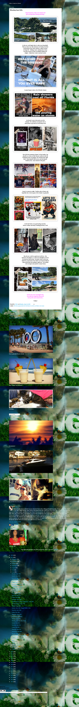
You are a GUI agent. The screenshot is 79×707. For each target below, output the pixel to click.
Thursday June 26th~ (17, 584)
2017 (12, 666)
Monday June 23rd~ (16, 591)
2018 (12, 664)
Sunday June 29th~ (16, 576)
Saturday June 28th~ (17, 578)
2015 (12, 671)
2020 (12, 660)
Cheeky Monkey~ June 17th (18, 603)
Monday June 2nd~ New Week (19, 635)
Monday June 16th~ (16, 605)
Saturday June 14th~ (17, 610)
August (14, 567)
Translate (18, 416)
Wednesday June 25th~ (17, 586)
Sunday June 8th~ (16, 623)
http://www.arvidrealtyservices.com (17, 318)
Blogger (56, 549)
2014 (12, 673)
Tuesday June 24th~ (16, 588)
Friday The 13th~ (16, 612)
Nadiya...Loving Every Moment (15, 3)
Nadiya (16, 506)
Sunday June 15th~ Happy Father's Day (21, 608)
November (14, 561)
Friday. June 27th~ (16, 582)
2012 (12, 677)
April (13, 642)
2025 (12, 557)
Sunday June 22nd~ (16, 593)
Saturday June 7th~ (16, 625)
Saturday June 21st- (16, 595)
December (14, 559)
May (13, 640)
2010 (12, 681)
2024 (12, 651)
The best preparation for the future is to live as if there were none (29, 305)
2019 (12, 662)
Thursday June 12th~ (17, 614)
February (14, 647)
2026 (12, 555)
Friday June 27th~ (16, 580)
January (14, 649)
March (13, 644)
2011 (12, 679)
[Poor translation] (4, 691)
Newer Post (13, 311)
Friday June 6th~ (16, 627)
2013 (12, 675)
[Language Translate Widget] (14, 414)
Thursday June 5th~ (16, 629)
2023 (12, 654)
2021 (12, 658)
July (13, 569)
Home (35, 311)
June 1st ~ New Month (17, 637)
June (13, 572)
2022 (12, 656)
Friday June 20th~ (16, 597)
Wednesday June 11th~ (17, 616)
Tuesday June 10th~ (16, 618)
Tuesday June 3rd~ (16, 633)
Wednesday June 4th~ (17, 631)
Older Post (58, 311)
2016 (12, 668)
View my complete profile (15, 521)
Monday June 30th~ (16, 573)
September (14, 565)
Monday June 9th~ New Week (19, 620)
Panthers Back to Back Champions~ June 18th (23, 601)
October (14, 563)
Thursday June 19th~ (17, 599)
